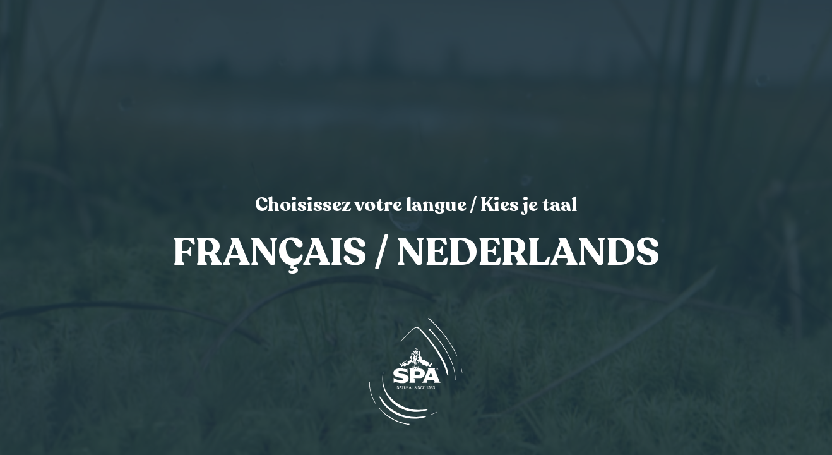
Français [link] (270, 253)
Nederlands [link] (528, 253)
